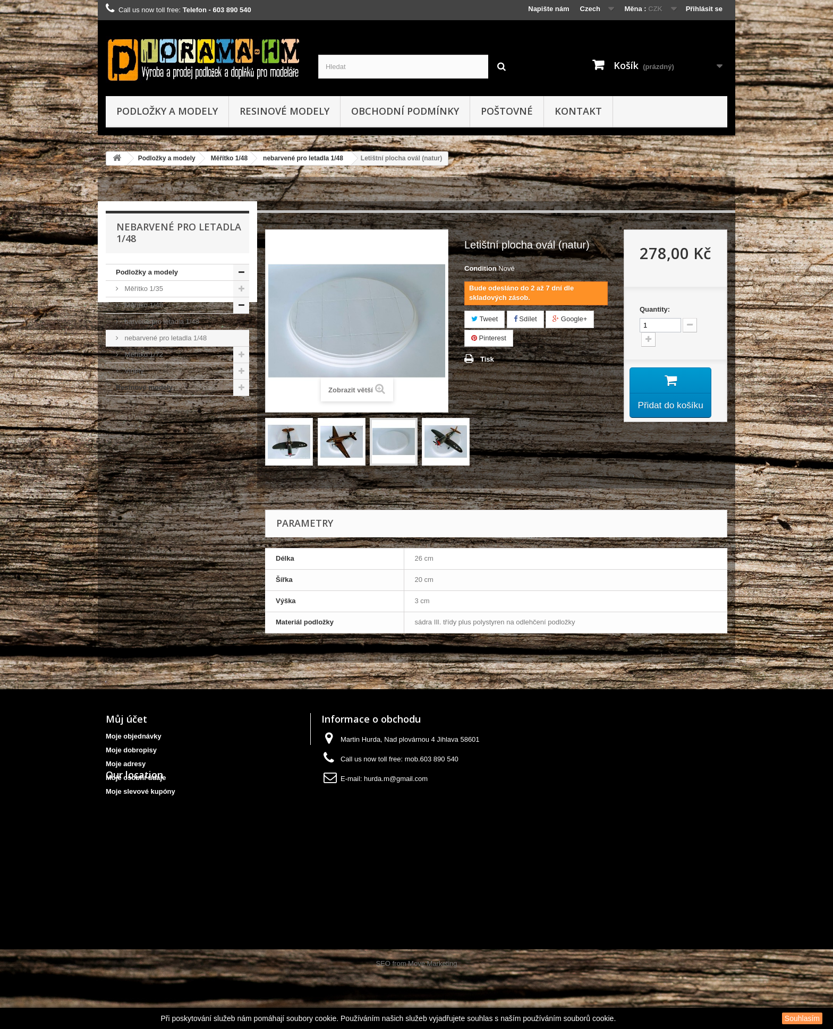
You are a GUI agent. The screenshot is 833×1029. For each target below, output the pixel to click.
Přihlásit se (704, 9)
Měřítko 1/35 (143, 289)
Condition (480, 268)
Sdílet (525, 319)
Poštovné (507, 111)
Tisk (487, 359)
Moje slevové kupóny (140, 791)
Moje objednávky (134, 736)
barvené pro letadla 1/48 (161, 321)
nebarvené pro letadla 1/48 (303, 158)
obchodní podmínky (405, 111)
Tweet (484, 319)
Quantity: (655, 309)
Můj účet (126, 719)
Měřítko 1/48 (229, 158)
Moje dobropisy (131, 750)
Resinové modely (284, 111)
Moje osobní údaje (136, 778)
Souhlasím (802, 1018)
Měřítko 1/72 (143, 354)
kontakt (578, 111)
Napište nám (548, 9)
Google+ (569, 319)
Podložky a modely (167, 111)
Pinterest (488, 338)
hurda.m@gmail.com (396, 779)
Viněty (133, 371)
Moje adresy (126, 764)
